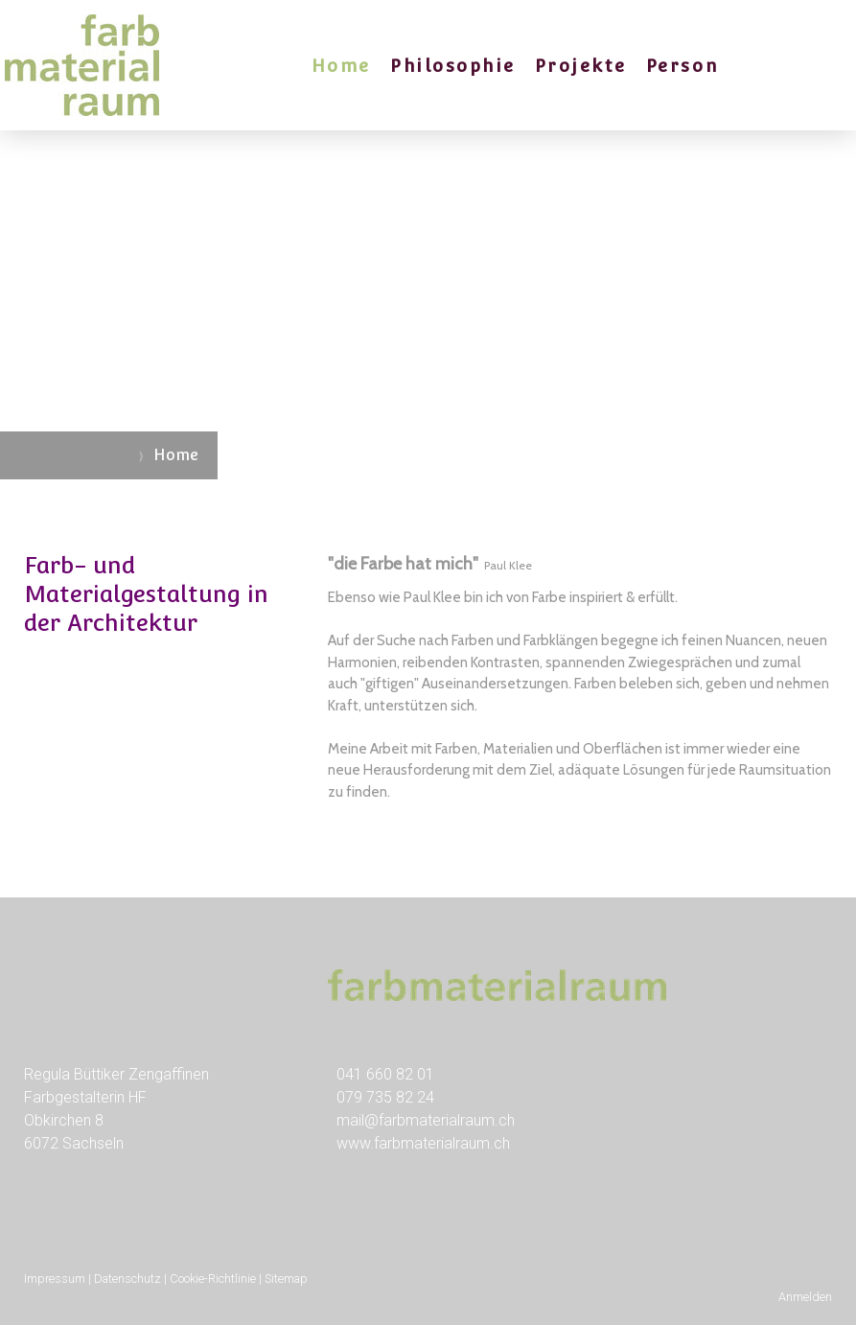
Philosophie (453, 66)
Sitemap (286, 1278)
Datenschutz (127, 1278)
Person (682, 66)
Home (341, 66)
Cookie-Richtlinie (213, 1278)
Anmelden (805, 1297)
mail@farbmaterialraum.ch (425, 1120)
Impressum (54, 1278)
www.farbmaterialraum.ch (423, 1143)
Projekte (581, 66)
